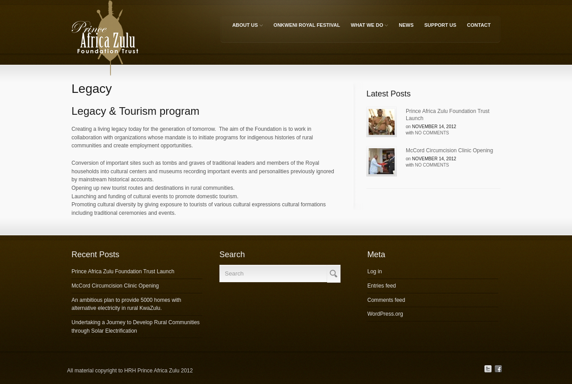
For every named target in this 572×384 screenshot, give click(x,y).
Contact (479, 25)
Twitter (488, 368)
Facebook (498, 368)
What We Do (368, 26)
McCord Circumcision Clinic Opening (449, 150)
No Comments (432, 132)
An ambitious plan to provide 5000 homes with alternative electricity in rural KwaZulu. (126, 304)
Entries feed (381, 286)
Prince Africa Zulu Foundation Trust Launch (447, 114)
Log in (374, 271)
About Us (246, 26)
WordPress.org (385, 314)
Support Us (441, 25)
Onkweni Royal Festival (306, 25)
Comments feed (386, 300)
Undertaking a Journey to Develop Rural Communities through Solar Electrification (136, 326)
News (406, 25)
